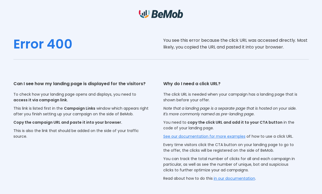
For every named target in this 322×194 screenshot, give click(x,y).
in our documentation (234, 178)
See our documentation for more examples (204, 136)
